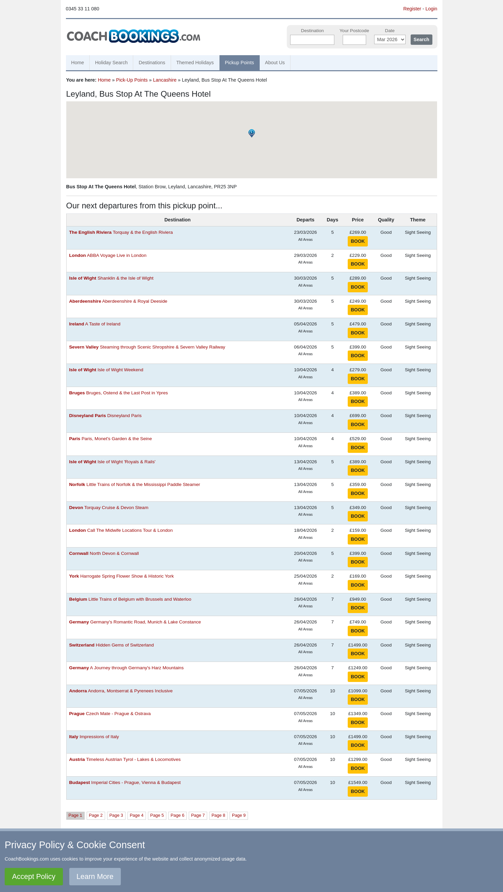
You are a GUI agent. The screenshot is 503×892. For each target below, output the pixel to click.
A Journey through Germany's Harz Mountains (126, 667)
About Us (275, 62)
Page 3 (116, 815)
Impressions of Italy (94, 736)
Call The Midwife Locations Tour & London (121, 530)
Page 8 (218, 815)
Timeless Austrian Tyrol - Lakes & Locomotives (125, 759)
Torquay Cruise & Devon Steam (109, 507)
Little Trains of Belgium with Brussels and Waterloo (130, 599)
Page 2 (96, 815)
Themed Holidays (195, 62)
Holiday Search (111, 62)
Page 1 (75, 815)
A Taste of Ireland (94, 323)
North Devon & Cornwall (104, 553)
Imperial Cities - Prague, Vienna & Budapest (125, 782)
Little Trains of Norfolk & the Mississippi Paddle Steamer (134, 484)
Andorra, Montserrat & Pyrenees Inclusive (121, 690)
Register (412, 8)
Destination (312, 30)
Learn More (95, 876)
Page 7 (198, 815)
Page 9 (239, 815)
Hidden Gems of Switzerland (111, 645)
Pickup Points (239, 62)
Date (390, 30)
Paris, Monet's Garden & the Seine (110, 438)
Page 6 (177, 815)
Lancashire (164, 80)
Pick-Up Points (132, 80)
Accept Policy (34, 876)
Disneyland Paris (105, 415)
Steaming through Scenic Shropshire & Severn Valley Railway (147, 347)
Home (77, 62)
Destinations (152, 62)
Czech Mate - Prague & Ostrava (110, 713)
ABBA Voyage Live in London (108, 255)
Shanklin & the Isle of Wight (111, 278)
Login (431, 8)
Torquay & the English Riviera (121, 232)
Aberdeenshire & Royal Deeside (118, 301)
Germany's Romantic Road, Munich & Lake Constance (135, 621)
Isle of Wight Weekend (106, 369)
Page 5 (157, 815)
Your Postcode (354, 30)
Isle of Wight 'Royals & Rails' (112, 461)
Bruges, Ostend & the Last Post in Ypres (118, 392)
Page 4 (137, 815)
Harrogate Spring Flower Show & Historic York (121, 576)
